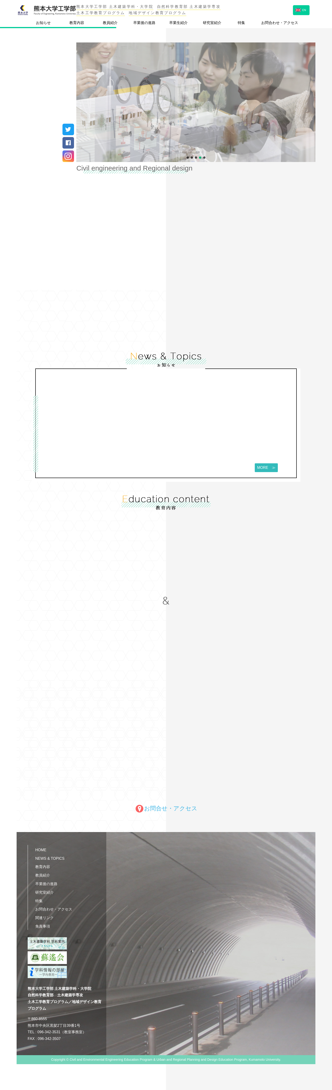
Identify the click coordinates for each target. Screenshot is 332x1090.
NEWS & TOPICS (50, 858)
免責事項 (42, 926)
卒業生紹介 (178, 23)
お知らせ (43, 23)
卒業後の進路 (144, 23)
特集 (241, 23)
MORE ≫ (265, 467)
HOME (40, 850)
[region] (195, 102)
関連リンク (44, 918)
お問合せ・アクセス (166, 808)
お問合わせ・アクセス (279, 23)
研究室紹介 (212, 23)
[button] (188, 157)
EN (300, 9)
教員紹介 (110, 23)
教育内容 (76, 23)
